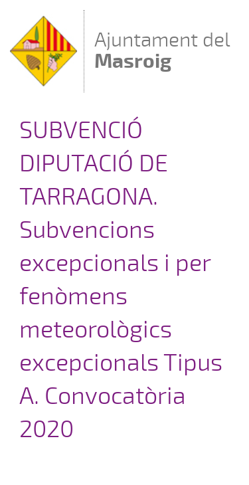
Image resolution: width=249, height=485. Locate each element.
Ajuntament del (162, 50)
